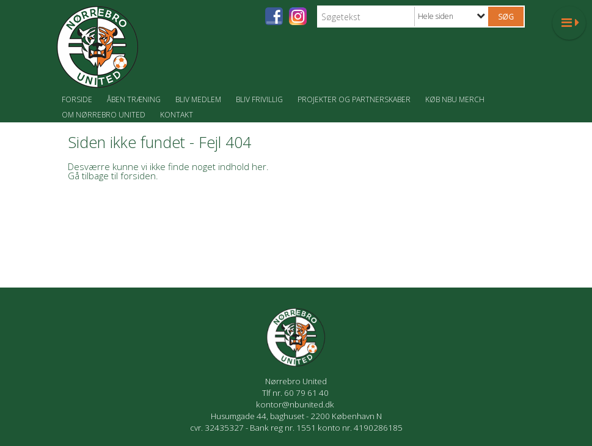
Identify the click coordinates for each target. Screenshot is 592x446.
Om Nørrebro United (103, 115)
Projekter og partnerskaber (354, 99)
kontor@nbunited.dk (296, 404)
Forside (77, 99)
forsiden (138, 175)
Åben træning (134, 99)
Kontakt (176, 115)
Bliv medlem (198, 99)
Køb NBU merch (454, 99)
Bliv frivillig (259, 99)
